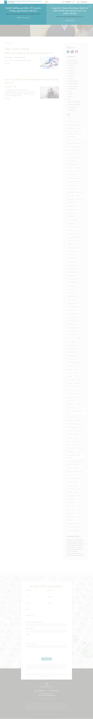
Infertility (70, 94)
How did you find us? (31, 643)
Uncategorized (72, 109)
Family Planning (21, 57)
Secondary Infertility (72, 492)
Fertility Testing (71, 296)
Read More (7, 63)
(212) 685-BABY (39, 691)
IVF (15, 57)
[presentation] (36, 653)
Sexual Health (70, 499)
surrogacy (46, 709)
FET (79, 314)
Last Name (49, 590)
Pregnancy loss (71, 452)
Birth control (70, 153)
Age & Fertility (71, 128)
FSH (82, 328)
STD (79, 506)
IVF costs (69, 383)
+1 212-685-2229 (53, 691)
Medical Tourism (71, 404)
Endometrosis (71, 223)
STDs (68, 510)
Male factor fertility (72, 397)
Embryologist (70, 213)
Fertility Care (71, 75)
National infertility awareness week (74, 412)
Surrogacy (79, 517)
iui (74, 376)
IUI (78, 376)
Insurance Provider (30, 628)
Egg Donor (79, 192)
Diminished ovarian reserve (74, 178)
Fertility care (70, 241)
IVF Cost (79, 380)
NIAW (77, 420)
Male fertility (70, 401)
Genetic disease (71, 331)
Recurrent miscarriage (73, 468)
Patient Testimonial (72, 441)
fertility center (79, 241)
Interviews (70, 96)
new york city (70, 420)
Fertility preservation (72, 272)
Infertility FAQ (71, 352)
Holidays (79, 338)
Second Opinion (71, 496)
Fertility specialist (71, 279)
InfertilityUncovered (72, 369)
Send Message (46, 659)
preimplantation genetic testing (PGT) (53, 707)
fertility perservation (72, 265)
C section (77, 171)
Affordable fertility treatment (74, 124)
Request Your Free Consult (23, 17)
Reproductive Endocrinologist (75, 472)
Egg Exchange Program (73, 195)
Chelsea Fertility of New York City (38, 703)
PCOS (80, 441)
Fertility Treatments (72, 310)
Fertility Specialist (71, 275)
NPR (68, 424)
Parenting (69, 438)
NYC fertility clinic (76, 424)
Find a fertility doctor (72, 317)
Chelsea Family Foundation (74, 157)
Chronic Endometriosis (73, 164)
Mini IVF (80, 404)
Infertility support (71, 359)
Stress (73, 510)
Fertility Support (71, 286)
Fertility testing (71, 293)
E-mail (27, 609)
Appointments (84, 1)
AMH (68, 140)
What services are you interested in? (34, 622)
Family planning (71, 230)
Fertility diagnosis (71, 258)
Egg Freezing (79, 199)
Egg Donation (71, 70)
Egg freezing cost (72, 206)
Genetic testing (71, 335)
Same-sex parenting (72, 485)
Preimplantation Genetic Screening (73, 457)
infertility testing (60, 706)
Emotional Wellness (72, 220)
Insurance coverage (72, 373)
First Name (28, 590)
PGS (82, 445)
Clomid (69, 167)
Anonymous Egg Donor (73, 143)
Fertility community (72, 247)
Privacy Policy (48, 714)
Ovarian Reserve (77, 431)
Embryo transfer (71, 216)
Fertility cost (70, 254)
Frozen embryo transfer (73, 328)
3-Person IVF (70, 117)
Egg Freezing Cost (72, 202)
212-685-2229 (66, 2)
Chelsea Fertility (71, 160)
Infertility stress (71, 355)
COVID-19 (70, 171)
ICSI (68, 342)
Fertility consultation (72, 251)
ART (68, 146)
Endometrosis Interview (73, 227)
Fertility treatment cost (73, 303)
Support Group (71, 513)
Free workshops (71, 324)
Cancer (77, 153)
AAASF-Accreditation (73, 121)
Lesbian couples (71, 394)
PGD (78, 445)
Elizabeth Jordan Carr (73, 209)
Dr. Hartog (70, 68)
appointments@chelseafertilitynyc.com (46, 699)
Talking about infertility (73, 524)
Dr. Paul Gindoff (10, 60)
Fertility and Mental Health (74, 237)
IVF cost (73, 380)
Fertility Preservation (73, 83)
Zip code (49, 602)
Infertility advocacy (72, 345)
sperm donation (71, 506)
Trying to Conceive (73, 106)
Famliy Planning (71, 234)
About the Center (72, 60)
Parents (76, 438)
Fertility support (71, 289)
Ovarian (69, 431)
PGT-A (69, 448)
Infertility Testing (71, 366)
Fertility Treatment (72, 86)
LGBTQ (79, 394)
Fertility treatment (72, 300)
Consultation (76, 167)
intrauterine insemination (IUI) (39, 707)
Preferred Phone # (30, 615)
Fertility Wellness (72, 88)
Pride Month (75, 465)
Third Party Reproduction (73, 527)
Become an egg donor (77, 146)
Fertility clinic (70, 244)
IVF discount (77, 383)
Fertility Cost (71, 78)
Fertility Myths (71, 261)
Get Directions (51, 695)
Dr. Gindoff (71, 65)
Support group (71, 517)
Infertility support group (73, 362)
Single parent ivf (71, 503)
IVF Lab (69, 387)
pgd (74, 445)
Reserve (69, 475)
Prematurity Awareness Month (75, 461)
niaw (82, 420)
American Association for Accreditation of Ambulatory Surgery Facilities (74, 134)
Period (69, 445)
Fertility (79, 234)
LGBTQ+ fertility (52, 709)
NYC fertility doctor (72, 427)
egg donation (41, 709)
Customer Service (72, 174)
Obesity (81, 427)
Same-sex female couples (74, 104)
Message (28, 634)
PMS (74, 448)
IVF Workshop (71, 390)
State (27, 602)
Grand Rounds (71, 338)
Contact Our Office (69, 20)
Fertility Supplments (72, 282)
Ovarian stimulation (72, 434)
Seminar (80, 496)
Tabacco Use (70, 520)
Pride (68, 465)
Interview (69, 376)
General (70, 91)
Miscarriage (70, 408)
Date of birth (50, 596)
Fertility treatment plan (73, 307)
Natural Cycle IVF (71, 417)
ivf (81, 376)
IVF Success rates (77, 387)
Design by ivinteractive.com (57, 714)
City (27, 596)
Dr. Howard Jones (72, 185)
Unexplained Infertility (73, 531)
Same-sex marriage (72, 482)
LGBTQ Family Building (74, 101)
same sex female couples (73, 489)
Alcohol (79, 128)
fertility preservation (72, 268)
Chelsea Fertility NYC (73, 63)
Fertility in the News (73, 81)
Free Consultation (72, 321)
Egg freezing (70, 199)
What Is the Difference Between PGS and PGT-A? (30, 53)
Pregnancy (79, 448)
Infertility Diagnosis (72, 348)
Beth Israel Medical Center (74, 150)
